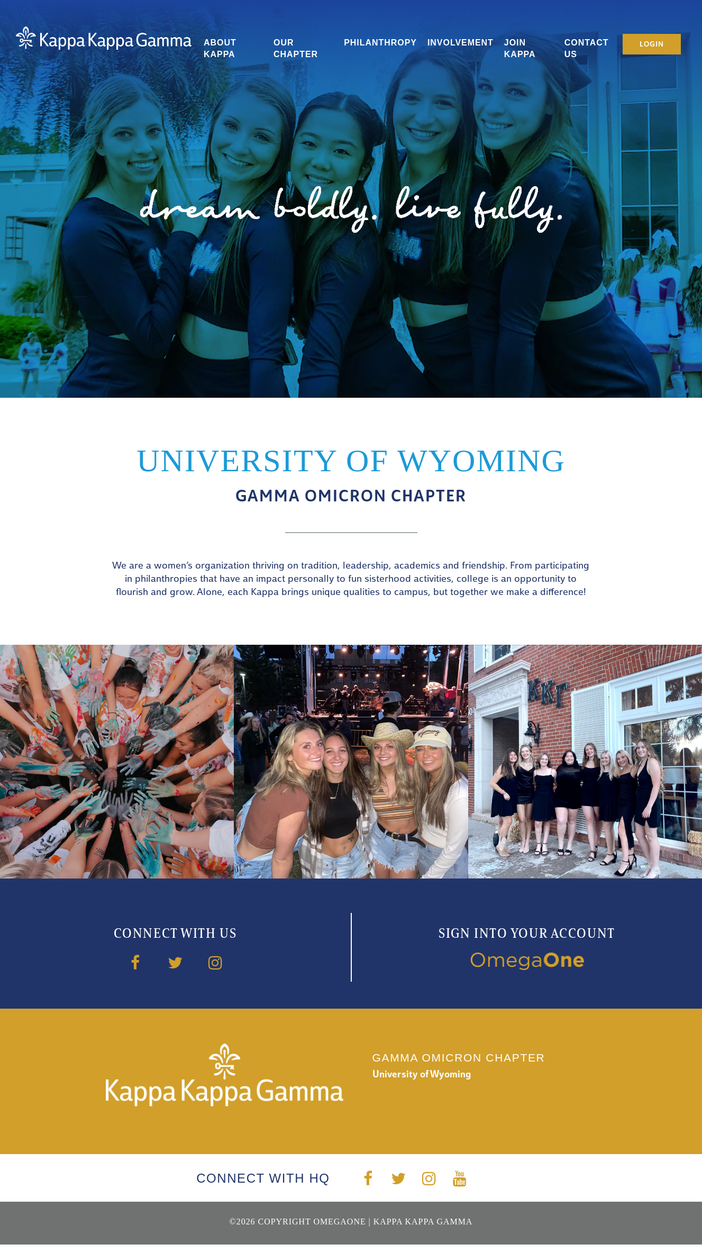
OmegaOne (339, 1221)
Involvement (460, 42)
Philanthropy (380, 42)
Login (651, 45)
